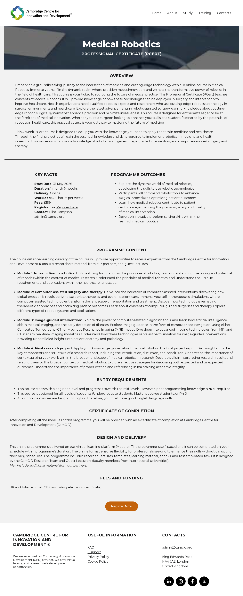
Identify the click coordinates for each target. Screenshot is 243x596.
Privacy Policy (98, 557)
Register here (67, 207)
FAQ (91, 547)
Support (94, 552)
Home (156, 13)
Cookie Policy (98, 561)
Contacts (224, 13)
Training (204, 13)
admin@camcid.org (49, 217)
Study (188, 13)
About (172, 13)
